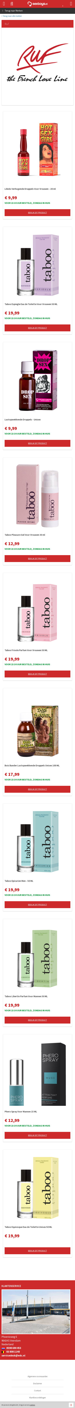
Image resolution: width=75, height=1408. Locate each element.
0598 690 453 (11, 1348)
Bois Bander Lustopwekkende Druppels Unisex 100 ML (32, 765)
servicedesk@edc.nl (13, 1355)
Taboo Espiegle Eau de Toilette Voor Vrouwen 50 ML (31, 304)
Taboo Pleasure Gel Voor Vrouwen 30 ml (25, 534)
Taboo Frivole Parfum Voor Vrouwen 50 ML (26, 650)
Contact (37, 1390)
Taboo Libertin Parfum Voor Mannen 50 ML (26, 996)
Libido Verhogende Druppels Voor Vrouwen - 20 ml (30, 188)
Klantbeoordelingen (37, 1397)
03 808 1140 (11, 1351)
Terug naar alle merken (12, 16)
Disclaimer (37, 1383)
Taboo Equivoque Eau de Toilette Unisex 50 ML (28, 1227)
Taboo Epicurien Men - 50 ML (19, 880)
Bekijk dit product (37, 212)
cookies (32, 1405)
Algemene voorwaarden (38, 1376)
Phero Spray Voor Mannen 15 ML (21, 1111)
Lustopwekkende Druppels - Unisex (23, 419)
